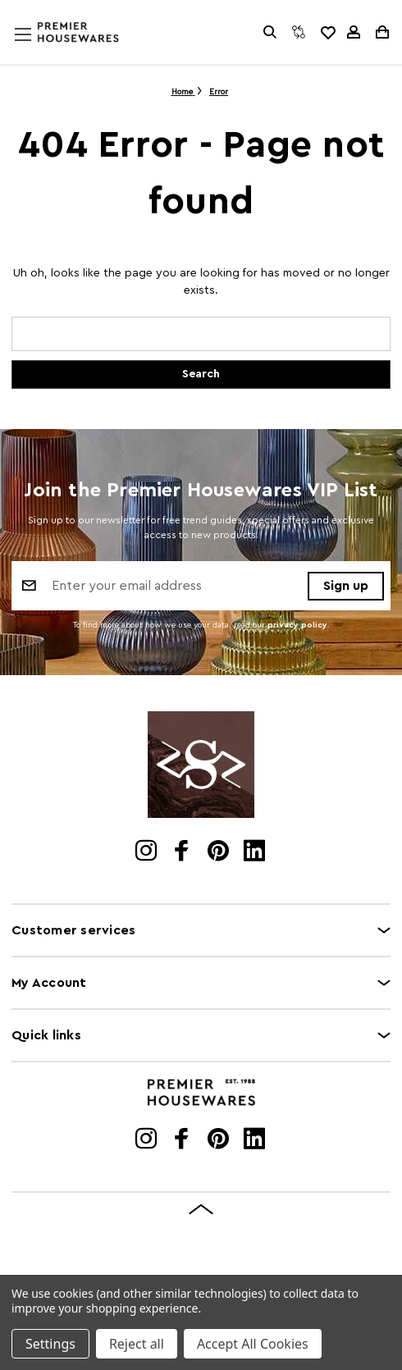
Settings (50, 1344)
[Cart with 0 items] (381, 32)
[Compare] (299, 32)
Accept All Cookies (252, 1344)
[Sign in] (353, 32)
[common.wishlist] (327, 32)
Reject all (136, 1344)
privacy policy (297, 625)
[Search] (269, 32)
